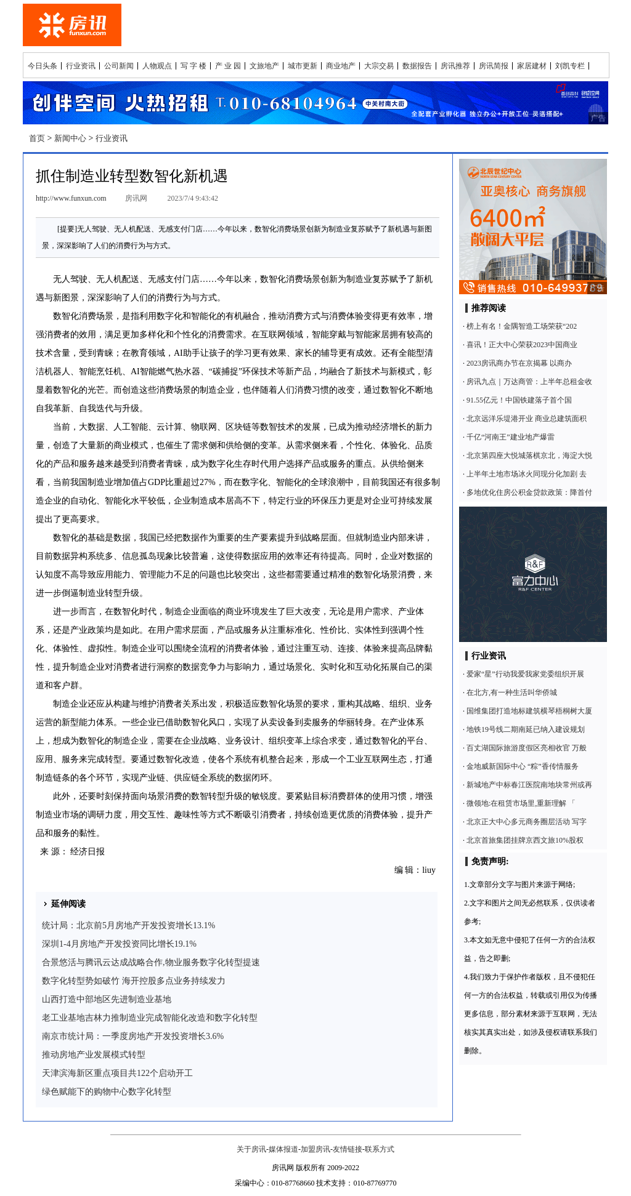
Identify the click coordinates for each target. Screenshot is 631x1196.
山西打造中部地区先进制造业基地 (106, 999)
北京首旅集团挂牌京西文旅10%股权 (525, 840)
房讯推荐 (455, 66)
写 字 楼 (193, 66)
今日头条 (42, 66)
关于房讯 (251, 1149)
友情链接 (347, 1149)
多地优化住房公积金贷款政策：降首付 (529, 492)
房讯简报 (493, 66)
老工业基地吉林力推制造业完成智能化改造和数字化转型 (150, 1017)
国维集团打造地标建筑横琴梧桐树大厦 (529, 711)
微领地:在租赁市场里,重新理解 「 (521, 803)
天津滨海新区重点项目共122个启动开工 (117, 1073)
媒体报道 (283, 1149)
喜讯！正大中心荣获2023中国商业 (521, 344)
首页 (37, 138)
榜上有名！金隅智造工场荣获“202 (521, 326)
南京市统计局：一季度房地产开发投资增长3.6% (133, 1036)
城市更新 (302, 66)
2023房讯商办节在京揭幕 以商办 (519, 363)
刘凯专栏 (570, 66)
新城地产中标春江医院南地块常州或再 (529, 785)
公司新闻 (119, 66)
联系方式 (379, 1149)
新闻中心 (70, 138)
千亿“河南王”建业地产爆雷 (510, 437)
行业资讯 (81, 66)
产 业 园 (228, 66)
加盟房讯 (315, 1149)
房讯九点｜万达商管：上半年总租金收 (529, 381)
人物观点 (157, 66)
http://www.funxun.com (71, 198)
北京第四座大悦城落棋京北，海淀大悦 (529, 455)
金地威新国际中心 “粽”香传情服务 (522, 766)
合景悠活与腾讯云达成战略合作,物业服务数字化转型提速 (151, 962)
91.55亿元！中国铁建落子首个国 (519, 400)
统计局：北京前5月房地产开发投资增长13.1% (128, 925)
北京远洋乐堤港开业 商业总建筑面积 (526, 418)
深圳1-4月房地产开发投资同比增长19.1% (119, 944)
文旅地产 (264, 66)
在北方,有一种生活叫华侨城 (511, 692)
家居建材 (532, 66)
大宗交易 (379, 66)
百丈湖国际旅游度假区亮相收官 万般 (526, 748)
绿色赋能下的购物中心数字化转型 (106, 1091)
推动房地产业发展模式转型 (93, 1054)
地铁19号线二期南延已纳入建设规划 (525, 729)
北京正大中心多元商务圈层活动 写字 (526, 821)
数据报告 (417, 66)
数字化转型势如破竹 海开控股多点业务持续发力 (134, 980)
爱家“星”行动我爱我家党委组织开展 (525, 674)
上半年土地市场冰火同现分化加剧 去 (526, 474)
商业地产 (341, 66)
